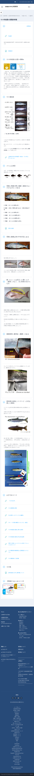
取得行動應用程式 (17, 768)
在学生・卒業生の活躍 (24, 637)
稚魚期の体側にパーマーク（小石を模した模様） (18, 402)
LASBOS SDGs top (5, 619)
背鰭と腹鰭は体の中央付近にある (18, 237)
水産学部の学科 (23, 616)
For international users (6, 623)
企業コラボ (17, 729)
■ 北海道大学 (4, 649)
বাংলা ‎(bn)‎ (17, 762)
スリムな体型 (11, 166)
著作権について (21, 652)
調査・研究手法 (23, 627)
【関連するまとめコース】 (15, 581)
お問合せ (17, 737)
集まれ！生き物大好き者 (25, 634)
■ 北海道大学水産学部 (6, 652)
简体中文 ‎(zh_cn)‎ (17, 761)
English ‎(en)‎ (17, 751)
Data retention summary (17, 767)
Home (2, 611)
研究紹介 (21, 622)
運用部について (21, 646)
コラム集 (21, 636)
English (17, 739)
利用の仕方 (20, 649)
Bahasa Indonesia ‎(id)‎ (17, 748)
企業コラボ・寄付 (5, 626)
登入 (32, 1)
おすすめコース (12, 495)
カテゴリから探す (23, 628)
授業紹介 (21, 623)
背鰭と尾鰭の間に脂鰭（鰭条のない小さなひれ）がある (18, 187)
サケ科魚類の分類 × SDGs (15, 59)
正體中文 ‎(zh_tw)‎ (17, 746)
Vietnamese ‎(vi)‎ (17, 756)
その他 (9, 567)
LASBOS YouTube (5, 614)
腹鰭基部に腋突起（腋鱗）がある (18, 334)
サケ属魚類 (10, 97)
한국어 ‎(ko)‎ (17, 764)
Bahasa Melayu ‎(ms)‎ (17, 750)
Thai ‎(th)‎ (17, 754)
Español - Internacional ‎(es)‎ (17, 753)
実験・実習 (21, 625)
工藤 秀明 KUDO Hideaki (31, 15)
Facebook (17, 745)
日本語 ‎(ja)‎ (17, 759)
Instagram (17, 743)
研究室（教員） (23, 617)
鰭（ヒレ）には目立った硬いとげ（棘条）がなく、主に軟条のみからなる (18, 281)
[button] (16, 1)
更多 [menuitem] (29, 6)
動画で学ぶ (21, 630)
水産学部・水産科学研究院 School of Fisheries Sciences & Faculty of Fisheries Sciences (12, 15)
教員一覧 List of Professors (24, 15)
